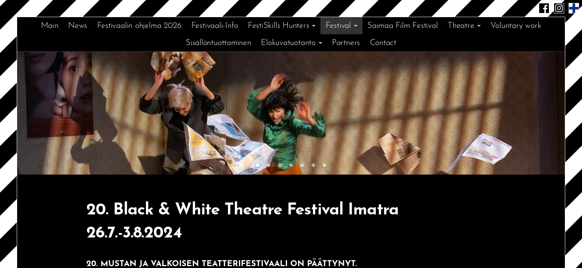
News (77, 26)
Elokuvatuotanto (288, 43)
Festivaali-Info (214, 26)
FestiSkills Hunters (278, 26)
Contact (383, 43)
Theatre (461, 26)
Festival (338, 26)
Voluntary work (515, 26)
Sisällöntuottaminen (218, 43)
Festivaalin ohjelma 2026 (139, 26)
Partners (346, 43)
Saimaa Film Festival (402, 26)
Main (49, 26)
